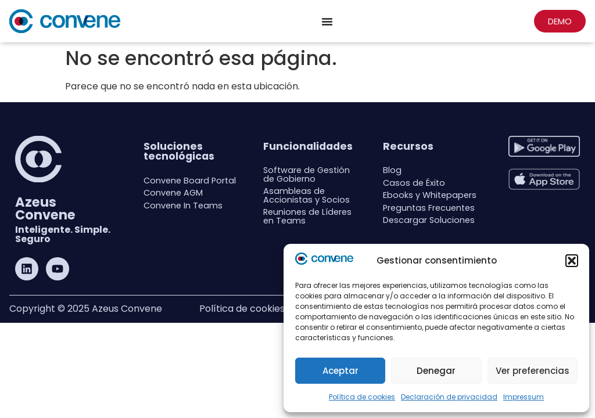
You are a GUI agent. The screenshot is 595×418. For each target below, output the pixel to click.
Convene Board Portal (190, 180)
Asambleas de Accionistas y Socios (306, 195)
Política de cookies (362, 397)
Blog (392, 170)
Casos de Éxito (414, 183)
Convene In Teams (183, 205)
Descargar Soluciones (429, 220)
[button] (572, 260)
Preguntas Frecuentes (429, 208)
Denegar (436, 371)
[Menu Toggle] (327, 21)
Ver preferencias (532, 371)
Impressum (523, 397)
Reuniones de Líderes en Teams (307, 216)
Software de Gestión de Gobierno (306, 174)
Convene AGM (173, 193)
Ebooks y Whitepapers (429, 195)
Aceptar (340, 371)
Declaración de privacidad (449, 397)
